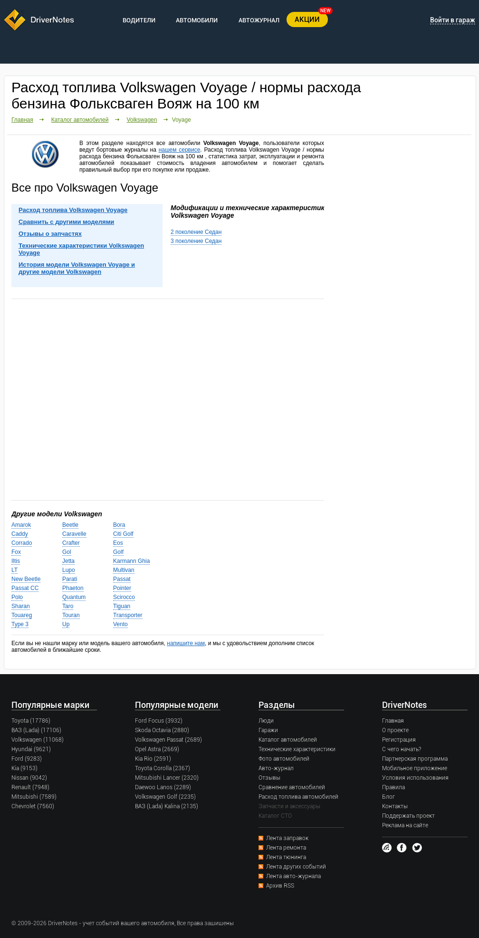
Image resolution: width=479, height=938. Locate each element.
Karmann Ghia (131, 561)
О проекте (395, 730)
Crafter (71, 543)
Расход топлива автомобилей (298, 796)
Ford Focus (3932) (158, 720)
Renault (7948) (30, 787)
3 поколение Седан (196, 241)
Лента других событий (296, 866)
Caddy (19, 534)
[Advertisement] (168, 399)
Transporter (128, 615)
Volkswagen (141, 119)
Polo (17, 597)
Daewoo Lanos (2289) (163, 787)
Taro (67, 606)
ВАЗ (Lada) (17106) (36, 730)
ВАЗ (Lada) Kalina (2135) (166, 806)
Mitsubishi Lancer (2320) (167, 777)
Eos (118, 543)
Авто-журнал (276, 768)
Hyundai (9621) (31, 749)
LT (14, 570)
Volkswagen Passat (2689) (168, 739)
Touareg (21, 615)
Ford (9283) (26, 758)
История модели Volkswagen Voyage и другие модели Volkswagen (77, 268)
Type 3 (20, 624)
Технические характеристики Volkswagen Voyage (81, 249)
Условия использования (415, 777)
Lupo (68, 570)
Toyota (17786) (30, 720)
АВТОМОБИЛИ (197, 20)
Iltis (15, 561)
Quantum (74, 597)
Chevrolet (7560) (32, 806)
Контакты (395, 806)
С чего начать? (401, 749)
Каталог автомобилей (80, 119)
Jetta (68, 561)
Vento (120, 624)
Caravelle (74, 534)
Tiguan (121, 606)
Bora (119, 525)
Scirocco (124, 597)
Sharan (20, 606)
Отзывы (269, 777)
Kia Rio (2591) (153, 758)
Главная (22, 119)
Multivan (123, 570)
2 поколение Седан (196, 232)
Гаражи (268, 730)
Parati (69, 579)
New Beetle (25, 579)
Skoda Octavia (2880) (162, 730)
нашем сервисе (180, 149)
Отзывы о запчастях (50, 233)
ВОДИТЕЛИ (139, 20)
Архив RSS (280, 885)
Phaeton (73, 588)
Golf (118, 552)
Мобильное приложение (414, 768)
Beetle (70, 525)
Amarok (21, 525)
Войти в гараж (452, 20)
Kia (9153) (24, 768)
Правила (393, 787)
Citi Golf (123, 534)
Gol (66, 552)
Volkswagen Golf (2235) (165, 796)
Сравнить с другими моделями (66, 221)
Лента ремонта (286, 847)
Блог (388, 796)
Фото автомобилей (284, 758)
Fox (16, 552)
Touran (71, 615)
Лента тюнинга (286, 857)
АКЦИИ (307, 19)
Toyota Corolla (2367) (162, 768)
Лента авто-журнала (293, 876)
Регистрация (399, 739)
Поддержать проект (408, 815)
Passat (122, 579)
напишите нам (186, 643)
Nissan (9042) (29, 777)
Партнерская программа (415, 758)
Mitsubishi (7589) (34, 796)
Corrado (21, 543)
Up (65, 624)
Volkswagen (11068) (37, 739)
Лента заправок (287, 838)
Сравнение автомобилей (292, 787)
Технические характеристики (297, 749)
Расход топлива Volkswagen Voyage (73, 209)
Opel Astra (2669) (157, 749)
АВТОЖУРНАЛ (259, 20)
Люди (266, 720)
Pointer (122, 588)
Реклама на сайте (405, 825)
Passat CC (24, 588)
